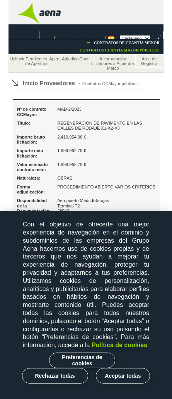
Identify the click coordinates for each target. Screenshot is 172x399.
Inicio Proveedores (49, 83)
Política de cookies (119, 345)
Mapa (98, 37)
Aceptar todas (123, 376)
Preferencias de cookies (82, 360)
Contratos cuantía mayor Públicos (120, 50)
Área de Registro (149, 61)
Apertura (55, 59)
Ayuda (81, 37)
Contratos (84, 59)
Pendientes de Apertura (36, 61)
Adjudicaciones (70, 59)
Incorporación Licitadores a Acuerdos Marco (113, 63)
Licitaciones (17, 59)
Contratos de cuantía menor (127, 43)
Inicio (47, 37)
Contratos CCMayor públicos (110, 83)
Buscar (63, 37)
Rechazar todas (55, 376)
